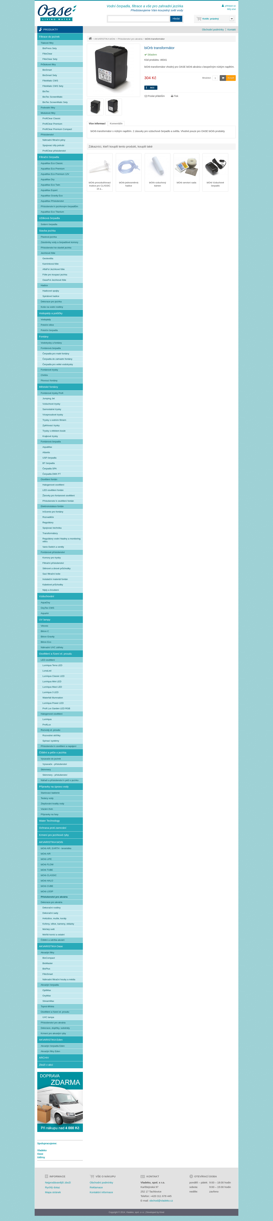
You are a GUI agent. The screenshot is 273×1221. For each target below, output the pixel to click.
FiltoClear (47, 53)
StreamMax (48, 1001)
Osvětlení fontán (49, 479)
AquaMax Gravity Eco (52, 195)
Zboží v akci (46, 1064)
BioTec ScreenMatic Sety (55, 102)
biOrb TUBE (47, 870)
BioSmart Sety (49, 75)
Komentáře (116, 123)
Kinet (161, 1212)
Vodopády (46, 319)
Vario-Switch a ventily (53, 547)
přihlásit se (230, 6)
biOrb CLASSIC (49, 875)
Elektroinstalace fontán (52, 506)
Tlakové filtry (47, 43)
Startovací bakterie (50, 793)
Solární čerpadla (49, 224)
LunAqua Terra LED (52, 665)
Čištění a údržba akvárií (53, 940)
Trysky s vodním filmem (54, 420)
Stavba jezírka (47, 230)
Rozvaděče (48, 517)
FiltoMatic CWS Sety (52, 86)
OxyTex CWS (47, 608)
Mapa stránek (53, 1192)
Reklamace (96, 1187)
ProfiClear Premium (52, 123)
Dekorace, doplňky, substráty (55, 1028)
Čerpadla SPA (49, 468)
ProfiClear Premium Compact (57, 129)
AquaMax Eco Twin (50, 185)
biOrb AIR (45, 853)
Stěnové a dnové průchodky (56, 568)
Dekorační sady (50, 913)
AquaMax (47, 447)
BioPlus (46, 968)
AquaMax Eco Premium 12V (55, 174)
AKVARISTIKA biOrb (104, 39)
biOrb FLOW (47, 864)
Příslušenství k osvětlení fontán (58, 501)
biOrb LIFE (46, 859)
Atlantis (46, 452)
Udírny (41, 1157)
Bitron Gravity (47, 636)
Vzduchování (46, 596)
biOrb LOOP (47, 891)
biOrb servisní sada (186, 182)
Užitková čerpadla (49, 218)
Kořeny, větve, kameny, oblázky (58, 923)
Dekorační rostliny (51, 907)
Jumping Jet (48, 398)
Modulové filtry (48, 113)
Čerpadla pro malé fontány (55, 353)
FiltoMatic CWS (50, 80)
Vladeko (42, 1150)
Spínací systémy (50, 740)
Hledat (176, 18)
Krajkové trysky (50, 436)
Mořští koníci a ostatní (53, 934)
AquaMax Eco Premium (53, 168)
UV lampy (44, 619)
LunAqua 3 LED (50, 692)
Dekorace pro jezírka (51, 301)
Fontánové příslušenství (53, 552)
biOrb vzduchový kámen (157, 184)
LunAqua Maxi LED (52, 687)
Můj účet (231, 9)
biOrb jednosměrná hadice (128, 184)
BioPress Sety (49, 48)
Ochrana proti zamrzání (52, 827)
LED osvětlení (48, 660)
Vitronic (44, 626)
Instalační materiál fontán (55, 579)
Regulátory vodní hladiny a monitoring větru (61, 540)
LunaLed (46, 670)
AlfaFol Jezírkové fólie (53, 269)
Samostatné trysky (51, 409)
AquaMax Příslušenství (52, 201)
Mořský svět (48, 929)
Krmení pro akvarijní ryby (53, 1033)
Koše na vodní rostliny (52, 307)
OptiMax (46, 990)
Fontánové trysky (49, 369)
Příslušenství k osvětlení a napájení (58, 746)
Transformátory (50, 533)
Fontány (43, 336)
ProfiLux (46, 724)
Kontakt (232, 29)
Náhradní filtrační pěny (53, 140)
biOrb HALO (47, 880)
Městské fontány (48, 386)
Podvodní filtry (48, 107)
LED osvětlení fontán (53, 490)
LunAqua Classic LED (53, 676)
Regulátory (47, 522)
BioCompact (48, 958)
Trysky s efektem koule (53, 430)
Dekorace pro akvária (51, 902)
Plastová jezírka (49, 237)
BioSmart (47, 70)
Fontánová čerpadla (51, 348)
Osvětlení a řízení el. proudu (55, 653)
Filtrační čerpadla (49, 157)
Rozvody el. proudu (50, 730)
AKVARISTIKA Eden (51, 1039)
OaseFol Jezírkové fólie (54, 280)
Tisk (174, 96)
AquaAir (45, 613)
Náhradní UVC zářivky (52, 647)
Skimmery (46, 769)
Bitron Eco (46, 642)
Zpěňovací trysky (51, 425)
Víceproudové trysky (52, 414)
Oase (40, 1153)
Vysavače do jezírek (51, 758)
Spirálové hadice (50, 296)
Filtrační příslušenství (53, 563)
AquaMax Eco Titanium (52, 211)
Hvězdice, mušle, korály (54, 918)
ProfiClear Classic (51, 118)
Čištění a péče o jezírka (52, 752)
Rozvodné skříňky (51, 735)
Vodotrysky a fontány (51, 342)
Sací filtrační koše (51, 573)
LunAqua (47, 719)
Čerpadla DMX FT (51, 474)
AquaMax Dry (47, 179)
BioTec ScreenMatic (52, 97)
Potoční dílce (47, 325)
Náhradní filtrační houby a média (58, 979)
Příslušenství (47, 134)
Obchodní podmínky (213, 29)
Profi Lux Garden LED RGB (56, 708)
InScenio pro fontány (52, 511)
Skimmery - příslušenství (54, 775)
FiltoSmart (47, 974)
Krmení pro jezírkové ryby (54, 834)
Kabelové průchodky (52, 584)
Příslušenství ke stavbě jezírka (56, 247)
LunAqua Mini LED (51, 681)
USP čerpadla (49, 457)
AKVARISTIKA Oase (51, 946)
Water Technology (49, 820)
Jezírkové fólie (48, 253)
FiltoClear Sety (49, 59)
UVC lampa (48, 1017)
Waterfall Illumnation (52, 697)
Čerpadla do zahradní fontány (57, 359)
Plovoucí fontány (49, 380)
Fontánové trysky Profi (52, 393)
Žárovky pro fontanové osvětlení (58, 495)
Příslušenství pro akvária (130, 39)
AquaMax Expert (49, 190)
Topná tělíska (47, 1006)
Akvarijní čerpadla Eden (53, 1046)
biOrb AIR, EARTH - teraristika (56, 848)
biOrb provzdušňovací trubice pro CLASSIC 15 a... (100, 185)
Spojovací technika (51, 528)
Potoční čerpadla (49, 330)
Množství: (206, 78)
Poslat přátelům (155, 96)
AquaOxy (45, 602)
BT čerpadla (48, 463)
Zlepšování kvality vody (52, 803)
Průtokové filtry (48, 64)
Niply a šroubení (50, 590)
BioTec (45, 91)
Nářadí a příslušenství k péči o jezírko (60, 780)
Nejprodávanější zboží (58, 1182)
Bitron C (45, 631)
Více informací (97, 123)
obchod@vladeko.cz (161, 1200)
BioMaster (47, 963)
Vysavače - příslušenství (54, 764)
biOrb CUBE (47, 886)
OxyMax (46, 995)
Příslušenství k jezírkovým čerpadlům (59, 206)
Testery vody (47, 798)
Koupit (227, 78)
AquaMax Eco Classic (52, 163)
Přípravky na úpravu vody (54, 786)
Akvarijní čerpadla (50, 985)
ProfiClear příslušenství (54, 150)
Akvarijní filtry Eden (50, 1051)
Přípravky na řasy (49, 814)
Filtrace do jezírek (49, 36)
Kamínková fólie (50, 264)
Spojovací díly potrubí (53, 145)
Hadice (44, 285)
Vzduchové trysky (51, 404)
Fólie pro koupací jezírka (54, 274)
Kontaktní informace (101, 1192)
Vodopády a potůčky (51, 313)
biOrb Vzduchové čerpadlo (215, 184)
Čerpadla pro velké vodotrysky (57, 364)
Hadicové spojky (50, 290)
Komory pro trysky (51, 557)
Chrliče (44, 375)
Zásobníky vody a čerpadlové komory (59, 242)
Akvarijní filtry (47, 952)
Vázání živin (47, 809)
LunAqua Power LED (53, 703)
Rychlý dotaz (52, 1187)
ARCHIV (44, 1057)
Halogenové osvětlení (53, 484)
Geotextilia (47, 258)
